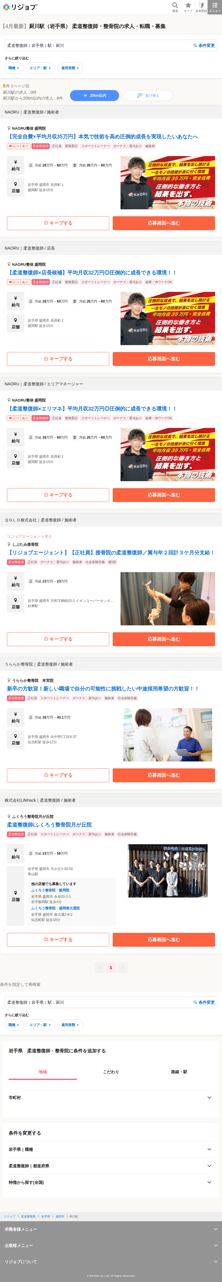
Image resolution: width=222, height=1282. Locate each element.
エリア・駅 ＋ (40, 68)
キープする (58, 223)
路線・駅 (179, 1071)
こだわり (111, 1071)
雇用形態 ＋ (70, 68)
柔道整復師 (28, 1216)
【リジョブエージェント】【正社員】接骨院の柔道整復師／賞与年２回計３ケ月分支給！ (111, 553)
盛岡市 (60, 1216)
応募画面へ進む (164, 223)
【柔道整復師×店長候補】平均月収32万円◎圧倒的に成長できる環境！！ (92, 273)
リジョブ (9, 1216)
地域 (43, 1071)
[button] (111, 157)
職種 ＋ (14, 68)
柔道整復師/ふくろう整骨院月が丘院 (49, 825)
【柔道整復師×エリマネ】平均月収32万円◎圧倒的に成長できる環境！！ (92, 409)
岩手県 (45, 1216)
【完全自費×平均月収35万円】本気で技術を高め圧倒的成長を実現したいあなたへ (102, 137)
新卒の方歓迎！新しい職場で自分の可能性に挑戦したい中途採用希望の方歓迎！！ (103, 689)
